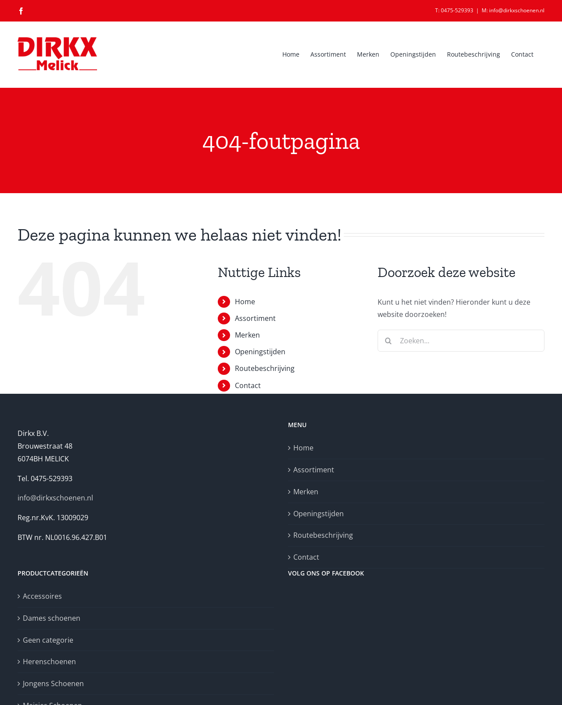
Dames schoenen (51, 618)
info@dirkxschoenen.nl (55, 498)
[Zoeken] (389, 341)
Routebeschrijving (265, 368)
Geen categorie (48, 640)
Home (245, 301)
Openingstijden (260, 351)
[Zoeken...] (461, 341)
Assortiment (255, 318)
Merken (247, 335)
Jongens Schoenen (53, 683)
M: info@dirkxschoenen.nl (513, 10)
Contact (248, 385)
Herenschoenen (49, 661)
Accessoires (42, 596)
